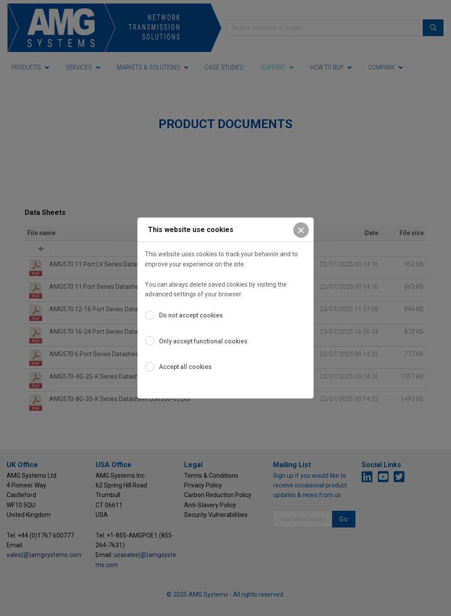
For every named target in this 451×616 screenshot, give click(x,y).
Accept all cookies (185, 366)
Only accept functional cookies (203, 341)
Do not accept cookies (191, 315)
